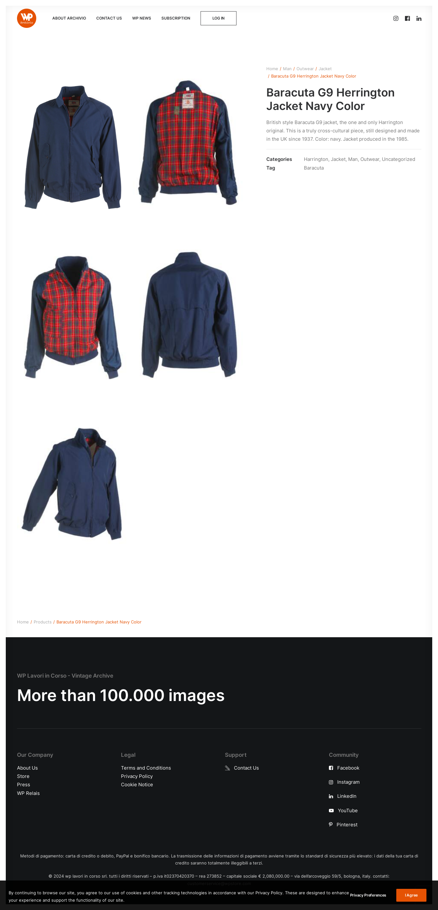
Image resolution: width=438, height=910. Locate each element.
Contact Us (246, 768)
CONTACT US (109, 18)
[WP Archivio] (26, 18)
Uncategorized (398, 159)
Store (23, 776)
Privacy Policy (137, 776)
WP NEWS (141, 18)
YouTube (348, 810)
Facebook (348, 768)
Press (23, 784)
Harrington (316, 159)
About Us (27, 768)
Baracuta (314, 168)
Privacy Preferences (368, 904)
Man (287, 68)
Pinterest (347, 825)
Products (43, 621)
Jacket (325, 68)
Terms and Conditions (146, 768)
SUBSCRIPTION (175, 18)
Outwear (305, 68)
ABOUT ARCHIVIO (69, 18)
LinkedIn (346, 796)
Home (272, 68)
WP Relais (28, 793)
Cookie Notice (137, 784)
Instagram (348, 782)
